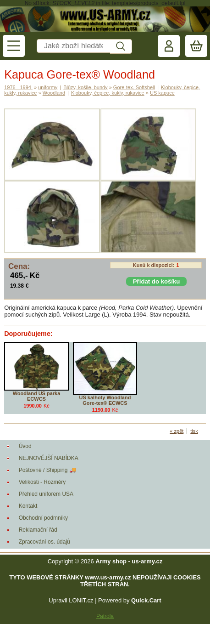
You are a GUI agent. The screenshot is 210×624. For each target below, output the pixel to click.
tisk (194, 431)
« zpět (176, 431)
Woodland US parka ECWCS (37, 396)
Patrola (105, 616)
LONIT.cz (81, 600)
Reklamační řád (38, 530)
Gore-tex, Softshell (134, 87)
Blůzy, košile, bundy (85, 87)
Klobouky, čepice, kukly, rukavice (107, 93)
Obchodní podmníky (43, 518)
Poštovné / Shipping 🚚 (47, 470)
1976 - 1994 (18, 87)
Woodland (54, 93)
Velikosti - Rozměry (42, 482)
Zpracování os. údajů (44, 542)
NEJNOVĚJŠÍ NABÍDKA (48, 458)
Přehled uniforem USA (46, 494)
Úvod (25, 446)
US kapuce (162, 93)
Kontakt (28, 506)
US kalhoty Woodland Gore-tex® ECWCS (105, 400)
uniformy (47, 87)
